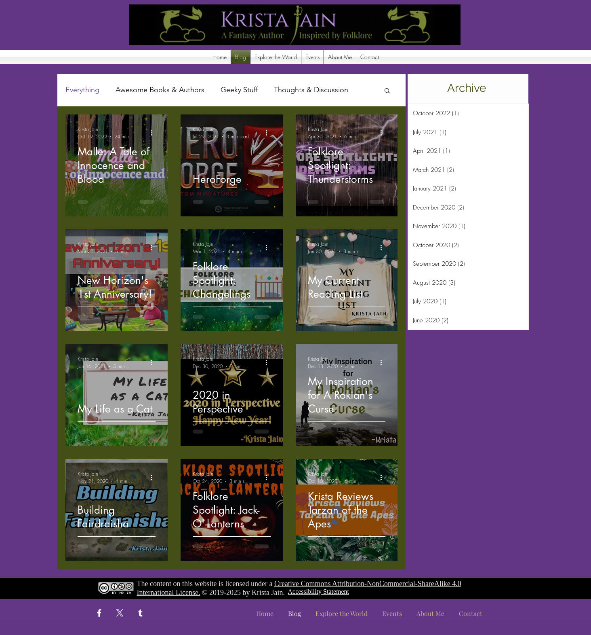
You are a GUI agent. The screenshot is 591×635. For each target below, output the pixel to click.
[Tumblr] (140, 613)
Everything (82, 89)
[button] (275, 57)
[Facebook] (99, 613)
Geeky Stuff (239, 89)
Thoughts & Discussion (311, 89)
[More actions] (154, 133)
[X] (120, 613)
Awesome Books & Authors (160, 89)
